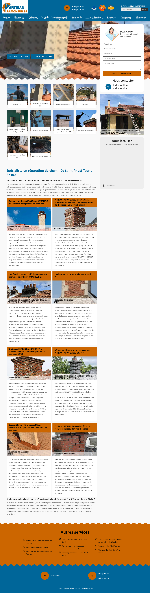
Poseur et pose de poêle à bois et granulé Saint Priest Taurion (110, 540)
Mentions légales (88, 589)
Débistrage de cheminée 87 (141, 18)
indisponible (78, 6)
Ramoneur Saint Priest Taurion (37, 547)
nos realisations (18, 56)
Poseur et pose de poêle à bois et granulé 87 (60, 18)
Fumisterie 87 (45, 18)
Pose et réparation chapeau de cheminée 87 (94, 18)
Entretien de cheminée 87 (111, 18)
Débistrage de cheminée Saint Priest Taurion (39, 541)
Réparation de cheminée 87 (19, 18)
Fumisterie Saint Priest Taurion (109, 546)
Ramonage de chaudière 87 (126, 18)
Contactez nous (43, 56)
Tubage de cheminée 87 (33, 18)
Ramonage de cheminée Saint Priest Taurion (75, 554)
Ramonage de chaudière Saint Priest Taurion (39, 552)
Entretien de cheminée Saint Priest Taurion (74, 540)
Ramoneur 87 (7, 18)
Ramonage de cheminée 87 (77, 18)
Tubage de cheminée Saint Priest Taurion (109, 551)
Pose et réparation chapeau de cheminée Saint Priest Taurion (73, 547)
